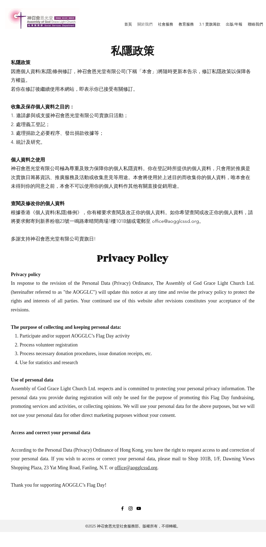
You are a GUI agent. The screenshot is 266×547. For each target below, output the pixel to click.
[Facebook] (122, 508)
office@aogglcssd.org (175, 221)
